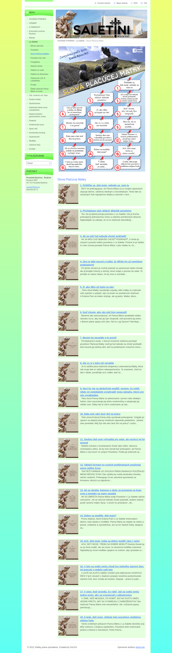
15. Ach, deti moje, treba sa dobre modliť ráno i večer (110, 541)
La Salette (80, 41)
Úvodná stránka (103, 3)
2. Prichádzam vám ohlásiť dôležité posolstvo (105, 210)
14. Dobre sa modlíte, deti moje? (98, 515)
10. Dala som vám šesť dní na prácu (100, 414)
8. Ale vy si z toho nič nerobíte (97, 363)
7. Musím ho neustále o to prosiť (98, 337)
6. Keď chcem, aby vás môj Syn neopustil (103, 312)
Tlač (145, 3)
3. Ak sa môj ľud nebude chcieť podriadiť (103, 236)
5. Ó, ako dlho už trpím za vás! (97, 287)
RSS (135, 3)
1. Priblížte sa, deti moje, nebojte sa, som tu (104, 185)
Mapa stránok (121, 3)
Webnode (140, 647)
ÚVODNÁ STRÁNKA (65, 41)
